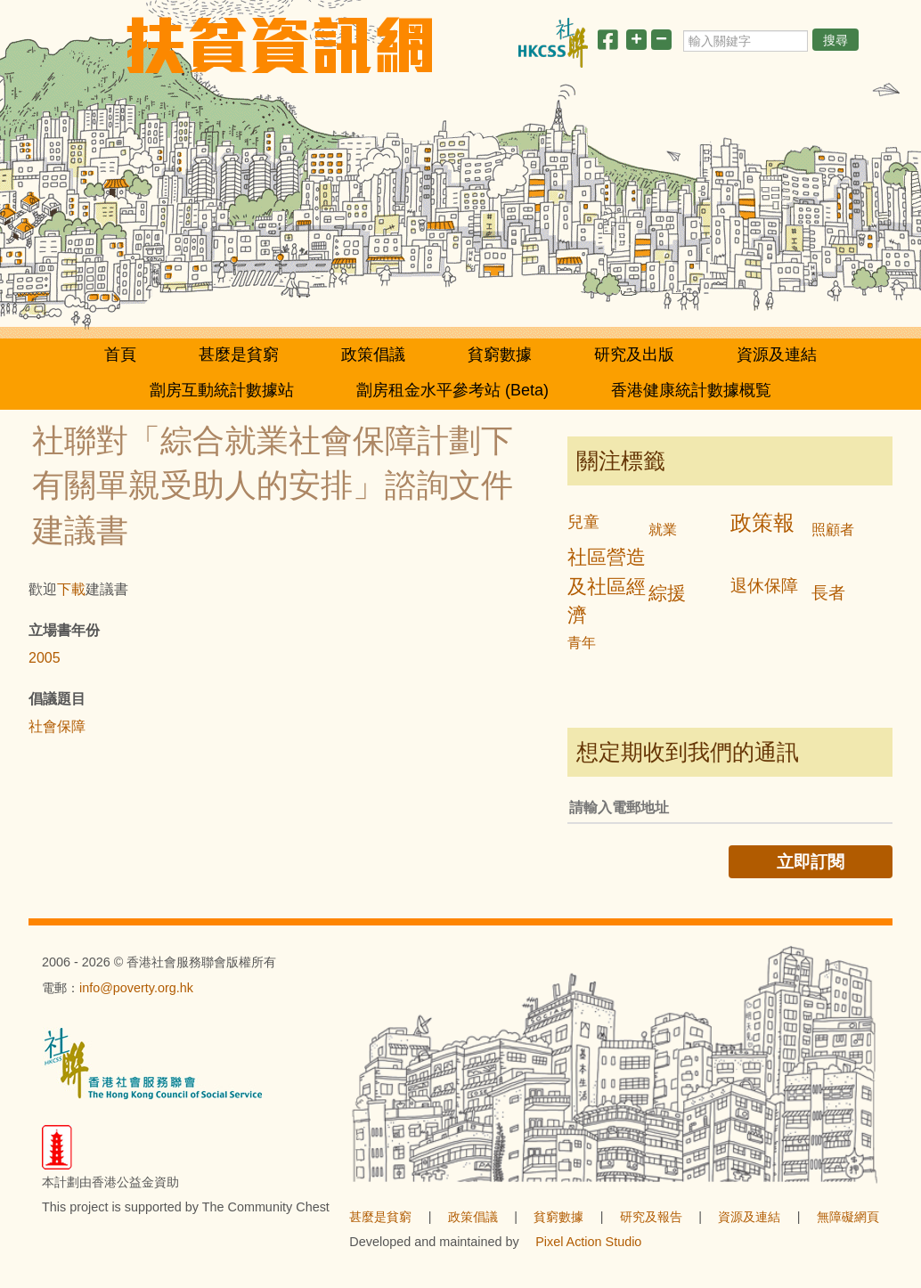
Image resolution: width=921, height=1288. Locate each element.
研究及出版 (634, 354)
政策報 (762, 522)
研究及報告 (651, 1217)
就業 (662, 529)
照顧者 (832, 529)
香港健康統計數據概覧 (691, 390)
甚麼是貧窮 (239, 354)
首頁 (120, 354)
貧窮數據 (500, 354)
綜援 (667, 593)
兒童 (583, 522)
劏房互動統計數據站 (222, 390)
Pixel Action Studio (588, 1242)
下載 (71, 589)
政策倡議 (373, 354)
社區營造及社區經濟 (606, 586)
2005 (45, 657)
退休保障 (764, 585)
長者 (828, 592)
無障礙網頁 (848, 1217)
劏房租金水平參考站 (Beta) (452, 390)
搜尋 (835, 40)
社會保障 (57, 726)
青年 (581, 642)
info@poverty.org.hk (136, 988)
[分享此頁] (607, 43)
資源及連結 (777, 354)
